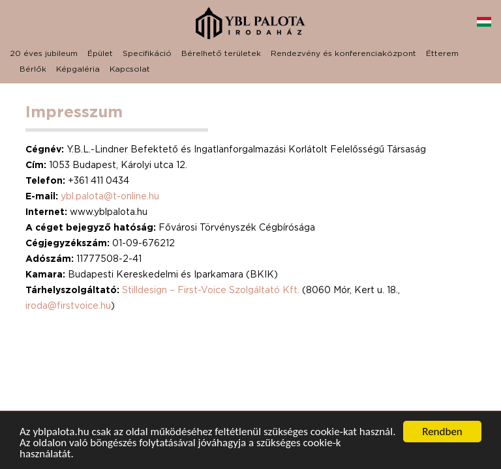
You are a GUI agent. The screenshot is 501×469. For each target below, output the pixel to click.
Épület (100, 53)
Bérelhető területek (221, 53)
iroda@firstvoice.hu (68, 305)
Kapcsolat (130, 69)
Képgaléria (78, 69)
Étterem (442, 53)
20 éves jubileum (44, 53)
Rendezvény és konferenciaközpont (343, 53)
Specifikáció (147, 53)
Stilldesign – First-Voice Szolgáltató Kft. (212, 289)
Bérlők (33, 69)
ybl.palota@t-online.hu (110, 195)
